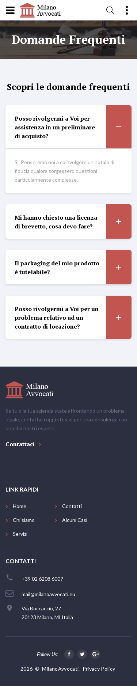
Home (19, 506)
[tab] (68, 127)
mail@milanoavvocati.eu (48, 594)
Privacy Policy (99, 669)
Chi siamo (24, 520)
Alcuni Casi (74, 520)
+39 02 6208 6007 (42, 579)
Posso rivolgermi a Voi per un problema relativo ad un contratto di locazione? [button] (73, 317)
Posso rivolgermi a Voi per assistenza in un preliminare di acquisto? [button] (73, 126)
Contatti (72, 506)
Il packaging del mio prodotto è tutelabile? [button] (73, 267)
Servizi (20, 534)
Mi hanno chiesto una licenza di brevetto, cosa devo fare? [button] (73, 221)
